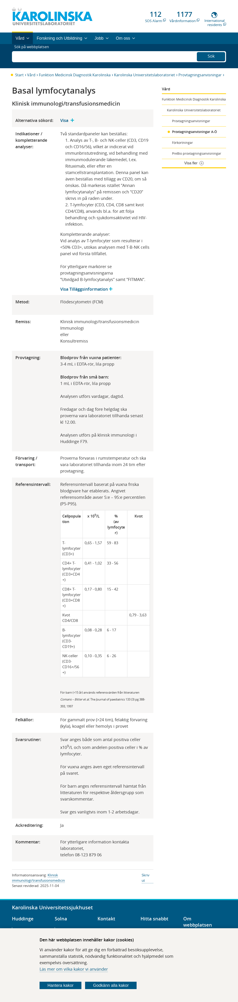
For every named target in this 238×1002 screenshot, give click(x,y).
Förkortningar (182, 142)
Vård (31, 74)
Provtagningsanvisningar (200, 74)
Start (19, 74)
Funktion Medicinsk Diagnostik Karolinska (75, 74)
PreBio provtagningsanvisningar (196, 153)
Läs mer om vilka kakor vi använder (74, 969)
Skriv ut (145, 878)
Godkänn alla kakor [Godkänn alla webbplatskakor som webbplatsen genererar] (111, 985)
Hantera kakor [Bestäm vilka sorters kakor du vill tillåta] (61, 985)
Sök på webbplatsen (33, 56)
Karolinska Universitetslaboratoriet (144, 74)
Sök (211, 55)
